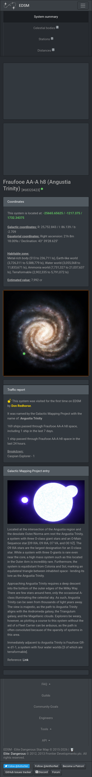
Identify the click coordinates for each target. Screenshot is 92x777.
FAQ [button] (45, 684)
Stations (46, 39)
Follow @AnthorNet (46, 766)
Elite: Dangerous (14, 754)
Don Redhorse (21, 406)
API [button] (45, 740)
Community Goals (46, 707)
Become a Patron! (73, 766)
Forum (56, 772)
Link (26, 660)
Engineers (46, 718)
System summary (46, 17)
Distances (45, 50)
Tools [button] (45, 729)
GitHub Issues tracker (18, 772)
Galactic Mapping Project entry (28, 471)
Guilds (46, 695)
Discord (42, 772)
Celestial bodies (45, 28)
